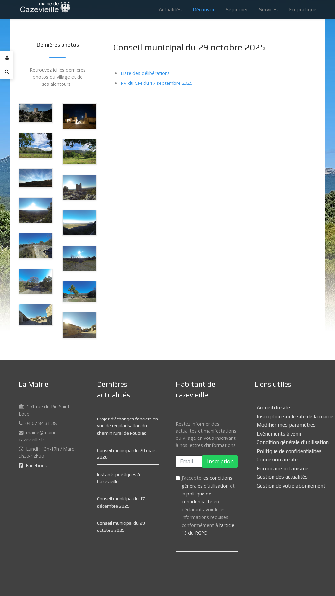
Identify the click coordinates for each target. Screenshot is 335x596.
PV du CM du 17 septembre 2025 (156, 83)
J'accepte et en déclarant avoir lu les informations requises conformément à (208, 505)
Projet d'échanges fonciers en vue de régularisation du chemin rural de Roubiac (127, 426)
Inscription (220, 461)
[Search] (6, 72)
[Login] (6, 58)
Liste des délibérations (145, 73)
